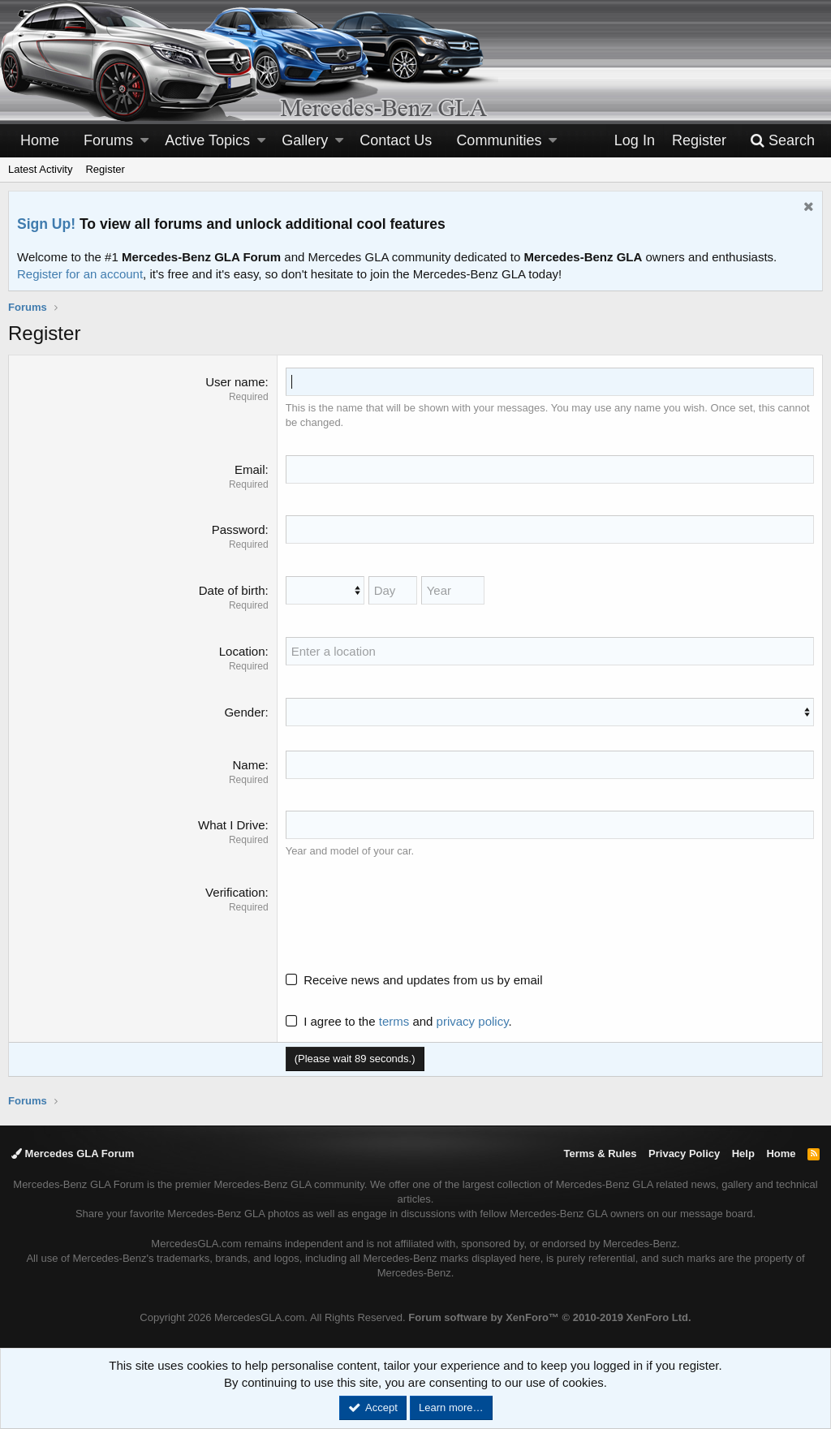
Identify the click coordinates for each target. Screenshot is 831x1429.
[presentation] (409, 915)
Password (238, 529)
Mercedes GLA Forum (72, 1153)
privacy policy (473, 1021)
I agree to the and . (399, 1021)
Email (250, 469)
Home (39, 140)
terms (394, 1021)
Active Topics (207, 140)
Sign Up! (46, 224)
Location (242, 651)
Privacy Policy (684, 1153)
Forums (108, 140)
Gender (244, 712)
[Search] (782, 140)
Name (248, 765)
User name (235, 382)
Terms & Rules (599, 1153)
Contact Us (396, 140)
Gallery (305, 140)
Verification (235, 892)
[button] (144, 140)
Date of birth (232, 590)
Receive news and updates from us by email (423, 980)
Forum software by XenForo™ (549, 1317)
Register (104, 169)
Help (743, 1153)
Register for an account (80, 274)
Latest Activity (40, 169)
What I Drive (231, 825)
